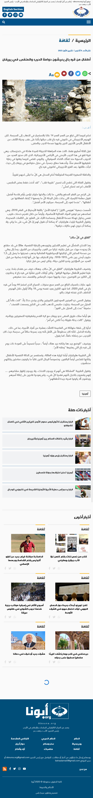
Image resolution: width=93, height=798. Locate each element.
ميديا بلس (40, 792)
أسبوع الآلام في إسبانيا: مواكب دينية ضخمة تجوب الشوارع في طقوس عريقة (24, 608)
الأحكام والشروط (47, 787)
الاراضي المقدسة (20, 738)
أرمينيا (85, 394)
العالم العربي (48, 738)
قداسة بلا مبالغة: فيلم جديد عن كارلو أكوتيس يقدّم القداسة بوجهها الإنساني (24, 560)
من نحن (83, 769)
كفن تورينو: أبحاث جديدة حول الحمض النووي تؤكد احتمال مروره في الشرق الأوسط (68, 608)
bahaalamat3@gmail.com (67, 760)
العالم (77, 738)
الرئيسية (83, 40)
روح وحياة (77, 744)
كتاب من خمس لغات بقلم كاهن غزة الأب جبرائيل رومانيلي (68, 558)
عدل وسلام (48, 744)
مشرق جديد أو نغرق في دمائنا (29, 654)
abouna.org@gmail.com (18, 757)
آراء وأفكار (20, 749)
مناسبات (48, 749)
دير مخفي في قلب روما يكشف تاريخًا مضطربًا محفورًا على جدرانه (68, 655)
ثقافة (77, 749)
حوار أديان (20, 744)
